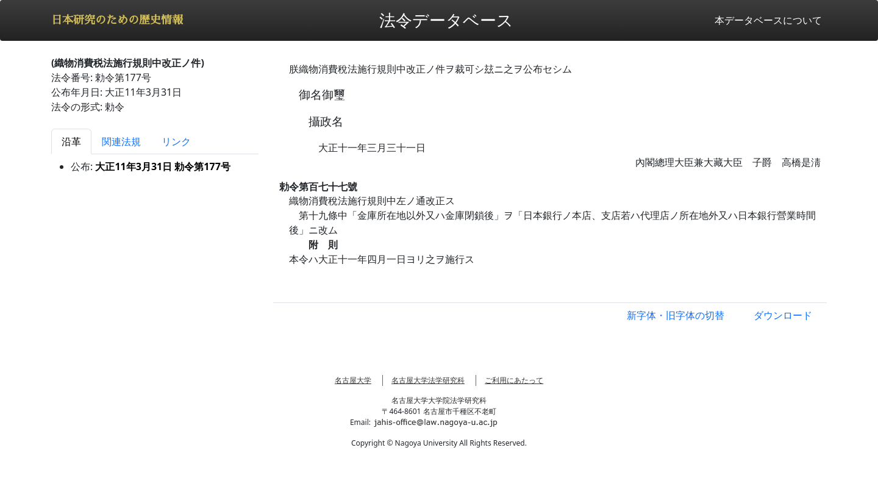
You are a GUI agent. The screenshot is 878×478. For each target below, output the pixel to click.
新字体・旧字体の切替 (675, 315)
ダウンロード (783, 315)
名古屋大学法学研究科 (428, 380)
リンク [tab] (176, 141)
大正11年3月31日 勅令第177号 (162, 166)
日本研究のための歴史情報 (117, 20)
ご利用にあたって (514, 380)
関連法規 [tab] (121, 141)
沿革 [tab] (71, 141)
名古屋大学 (353, 380)
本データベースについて (768, 20)
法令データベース (446, 20)
